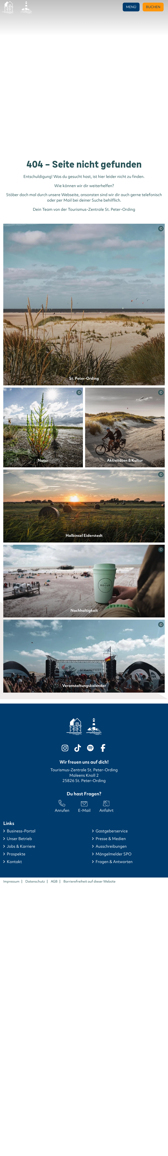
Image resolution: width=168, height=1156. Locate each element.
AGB (54, 881)
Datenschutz (35, 881)
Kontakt (14, 861)
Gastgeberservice (112, 831)
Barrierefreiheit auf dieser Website (89, 881)
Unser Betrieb (19, 838)
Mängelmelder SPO (113, 854)
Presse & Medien (111, 838)
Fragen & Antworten (114, 861)
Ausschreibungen (111, 846)
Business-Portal (21, 831)
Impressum (11, 881)
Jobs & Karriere (21, 846)
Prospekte (16, 854)
